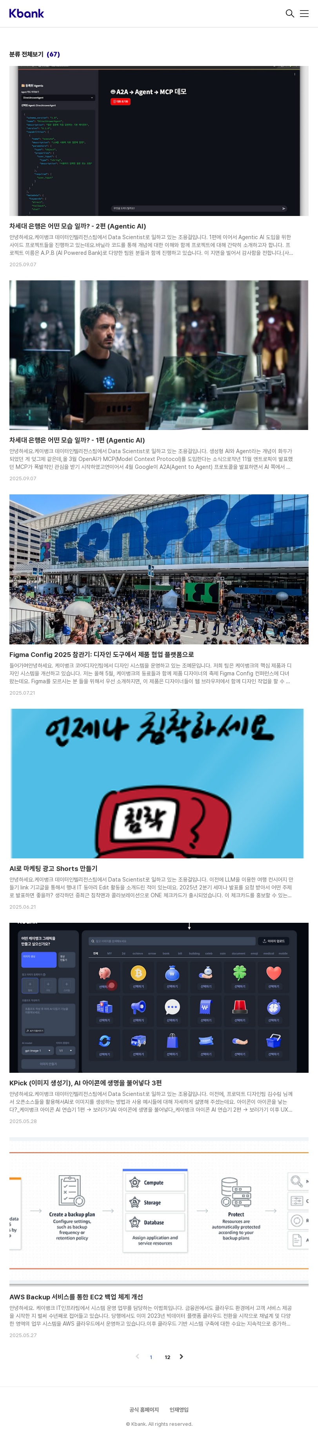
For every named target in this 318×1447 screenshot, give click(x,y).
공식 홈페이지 (144, 1410)
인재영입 (179, 1410)
